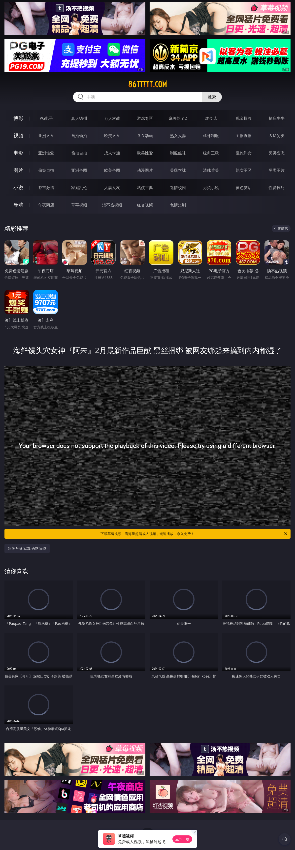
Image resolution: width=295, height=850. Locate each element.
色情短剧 (178, 205)
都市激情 (46, 187)
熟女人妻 (178, 135)
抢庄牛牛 (277, 118)
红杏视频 (145, 205)
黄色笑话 (244, 187)
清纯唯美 (211, 170)
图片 (18, 170)
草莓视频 (79, 205)
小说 (18, 187)
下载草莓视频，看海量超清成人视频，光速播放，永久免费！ (194, 534)
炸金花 (211, 118)
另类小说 (211, 187)
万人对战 (112, 118)
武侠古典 (145, 187)
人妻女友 (112, 187)
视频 (18, 135)
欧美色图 (112, 170)
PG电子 (46, 118)
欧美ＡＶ (112, 135)
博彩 (18, 118)
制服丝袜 (178, 153)
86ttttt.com (147, 84)
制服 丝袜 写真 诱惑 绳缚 (27, 548)
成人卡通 (112, 153)
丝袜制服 (211, 135)
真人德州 (79, 118)
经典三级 (211, 153)
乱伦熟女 (244, 153)
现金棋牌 (244, 118)
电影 (18, 152)
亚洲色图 (79, 170)
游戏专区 (145, 118)
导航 (18, 204)
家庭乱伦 (79, 187)
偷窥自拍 (46, 170)
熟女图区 (244, 170)
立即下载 (182, 839)
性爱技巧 (277, 187)
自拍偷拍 (79, 135)
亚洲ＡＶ (46, 135)
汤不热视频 (112, 205)
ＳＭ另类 (277, 135)
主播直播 (244, 135)
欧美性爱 (145, 153)
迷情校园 (178, 187)
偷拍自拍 (79, 153)
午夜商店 (46, 205)
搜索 (212, 97)
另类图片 (277, 170)
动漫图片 (145, 170)
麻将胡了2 (178, 118)
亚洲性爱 (46, 153)
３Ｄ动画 (145, 135)
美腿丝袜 (178, 170)
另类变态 (277, 153)
